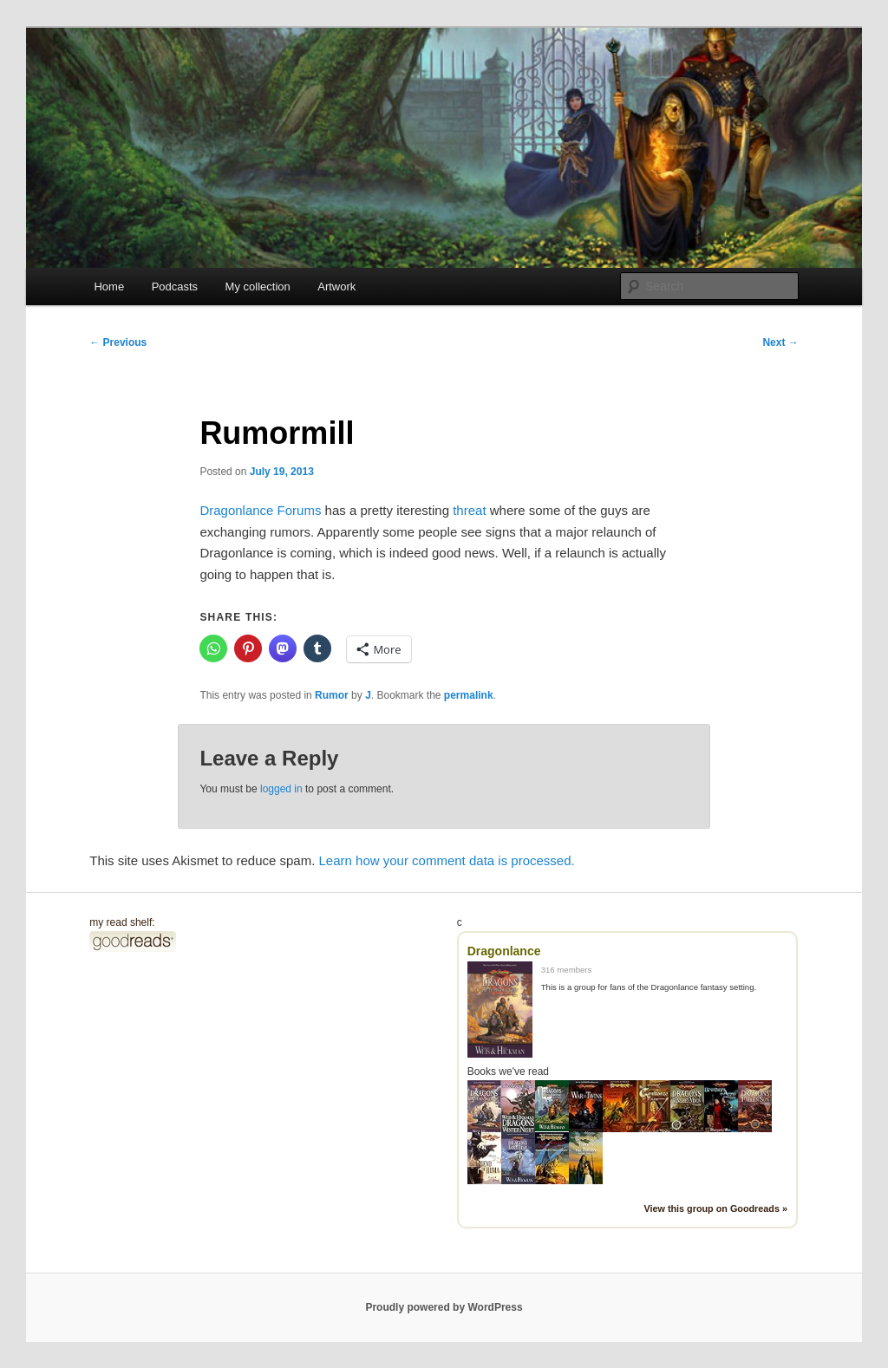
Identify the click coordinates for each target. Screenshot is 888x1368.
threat (469, 510)
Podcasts (175, 286)
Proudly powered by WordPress (443, 1307)
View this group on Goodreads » (715, 1208)
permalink (468, 695)
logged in (281, 789)
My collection (258, 286)
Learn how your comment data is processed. (447, 860)
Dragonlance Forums (260, 510)
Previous (118, 342)
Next (780, 342)
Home (109, 286)
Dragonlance (504, 951)
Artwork (336, 286)
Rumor (332, 695)
